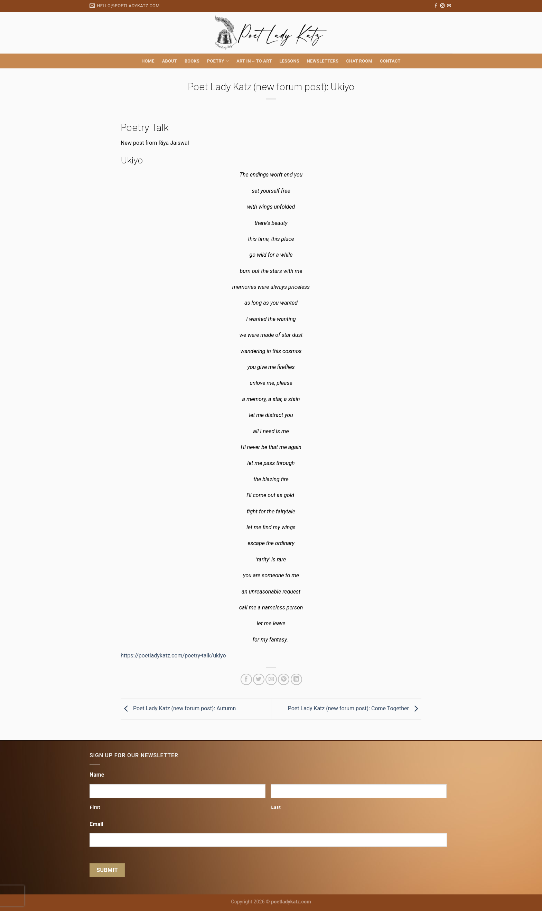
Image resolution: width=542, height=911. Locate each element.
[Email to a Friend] (271, 679)
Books (192, 61)
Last (276, 807)
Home (147, 61)
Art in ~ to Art (254, 61)
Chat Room (359, 61)
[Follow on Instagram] (442, 5)
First (95, 807)
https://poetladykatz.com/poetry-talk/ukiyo (173, 655)
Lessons (289, 61)
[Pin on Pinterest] (283, 679)
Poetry (218, 61)
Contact (390, 61)
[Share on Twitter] (258, 679)
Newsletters (323, 61)
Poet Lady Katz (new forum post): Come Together (354, 708)
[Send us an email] (449, 5)
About (169, 61)
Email (96, 824)
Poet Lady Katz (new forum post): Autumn (178, 708)
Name (97, 774)
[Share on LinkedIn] (296, 679)
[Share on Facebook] (246, 679)
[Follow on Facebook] (436, 5)
